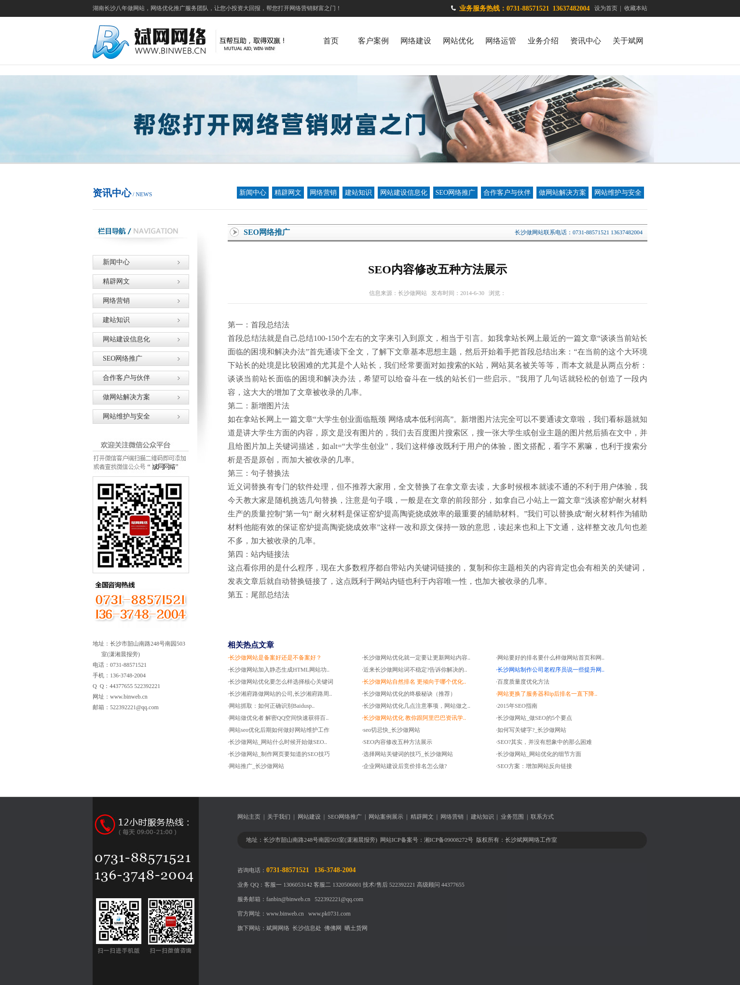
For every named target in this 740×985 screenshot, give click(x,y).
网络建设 (415, 41)
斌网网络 (277, 928)
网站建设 (309, 816)
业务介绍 (543, 41)
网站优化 (458, 41)
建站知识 (358, 192)
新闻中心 (252, 192)
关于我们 (278, 816)
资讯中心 (585, 41)
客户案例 (373, 41)
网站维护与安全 (618, 192)
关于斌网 (628, 41)
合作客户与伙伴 (507, 192)
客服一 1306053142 (288, 884)
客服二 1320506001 (337, 884)
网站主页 (248, 816)
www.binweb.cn (285, 913)
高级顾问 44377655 (441, 884)
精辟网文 (287, 192)
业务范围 (512, 816)
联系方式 (542, 816)
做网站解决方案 (562, 192)
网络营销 (323, 192)
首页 (331, 41)
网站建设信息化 (403, 192)
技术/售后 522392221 (389, 884)
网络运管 (500, 41)
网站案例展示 (386, 816)
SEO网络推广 (455, 192)
